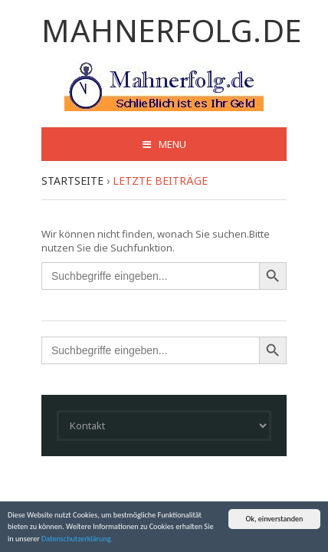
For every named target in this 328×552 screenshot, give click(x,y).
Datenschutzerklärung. (77, 539)
